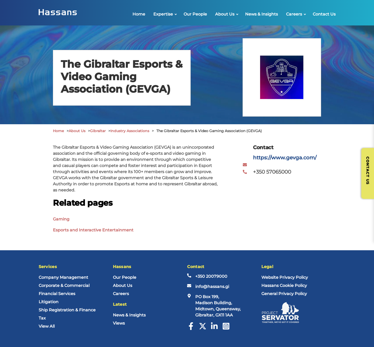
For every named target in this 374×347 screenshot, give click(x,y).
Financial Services (57, 293)
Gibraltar (98, 131)
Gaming (61, 219)
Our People (195, 14)
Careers (294, 14)
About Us (224, 14)
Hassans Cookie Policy (284, 285)
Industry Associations (129, 131)
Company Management (63, 277)
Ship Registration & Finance (67, 310)
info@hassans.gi (212, 286)
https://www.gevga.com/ (285, 158)
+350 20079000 (211, 276)
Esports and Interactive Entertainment (93, 230)
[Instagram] (226, 328)
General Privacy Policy (284, 293)
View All (47, 326)
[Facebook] (191, 328)
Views (119, 323)
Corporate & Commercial (64, 285)
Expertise (163, 14)
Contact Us (324, 14)
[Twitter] (202, 328)
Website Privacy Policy (284, 277)
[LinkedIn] (214, 328)
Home (138, 14)
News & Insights (261, 14)
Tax (42, 318)
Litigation (48, 301)
